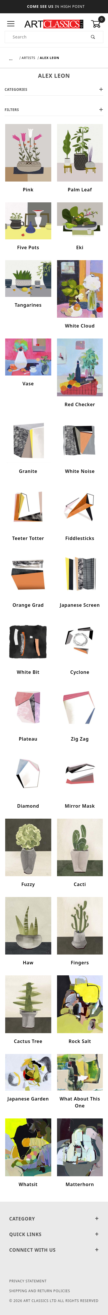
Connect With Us (54, 1250)
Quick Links (54, 1234)
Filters (54, 109)
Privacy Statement (28, 1281)
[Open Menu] (11, 24)
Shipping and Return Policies (39, 1290)
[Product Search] (44, 37)
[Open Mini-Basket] (97, 24)
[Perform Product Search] (93, 37)
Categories (54, 89)
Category (54, 1219)
